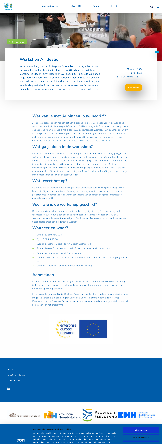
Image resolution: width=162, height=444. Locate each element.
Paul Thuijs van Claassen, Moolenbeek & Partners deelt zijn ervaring (79, 144)
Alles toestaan (140, 413)
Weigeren (141, 428)
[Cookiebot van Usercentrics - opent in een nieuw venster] (16, 439)
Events (114, 6)
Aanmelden (133, 87)
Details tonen (137, 439)
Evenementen (17, 42)
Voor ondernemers (51, 6)
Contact (97, 6)
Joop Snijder (106, 174)
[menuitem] (51, 6)
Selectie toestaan (141, 421)
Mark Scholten (89, 174)
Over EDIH (77, 6)
